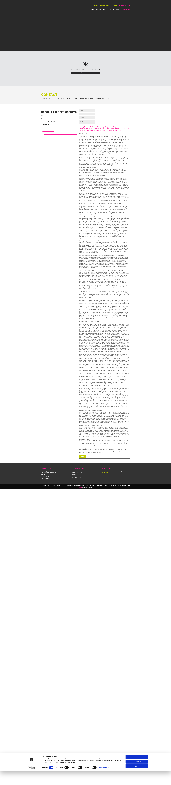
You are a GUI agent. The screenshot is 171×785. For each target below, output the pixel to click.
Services (91, 10)
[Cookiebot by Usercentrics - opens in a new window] (31, 434)
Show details (103, 434)
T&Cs (80, 487)
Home (84, 10)
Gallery (99, 10)
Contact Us (124, 10)
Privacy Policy (105, 472)
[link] (85, 64)
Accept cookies (85, 73)
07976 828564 (124, 5)
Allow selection (136, 428)
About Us (115, 10)
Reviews (107, 10)
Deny (136, 433)
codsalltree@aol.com (48, 131)
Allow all (136, 424)
